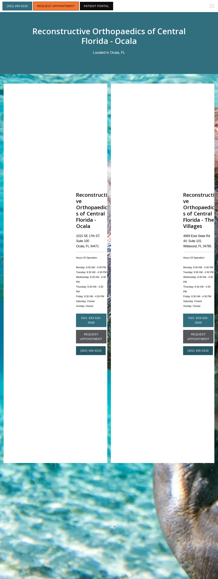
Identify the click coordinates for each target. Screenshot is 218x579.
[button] (212, 6)
